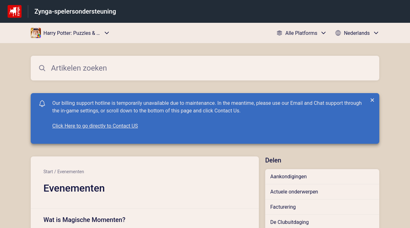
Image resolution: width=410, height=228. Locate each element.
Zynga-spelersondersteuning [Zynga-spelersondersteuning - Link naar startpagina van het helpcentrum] (75, 11)
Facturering (283, 207)
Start (48, 171)
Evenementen (70, 171)
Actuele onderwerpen (294, 192)
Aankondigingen (288, 177)
